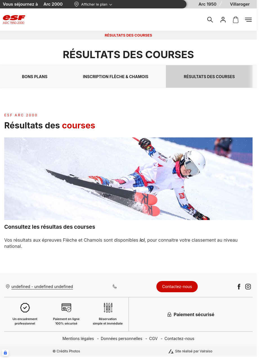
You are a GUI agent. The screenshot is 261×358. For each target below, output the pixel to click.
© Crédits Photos (66, 351)
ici (142, 240)
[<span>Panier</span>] (235, 19)
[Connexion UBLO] (5, 353)
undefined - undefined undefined (42, 286)
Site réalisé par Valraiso (193, 351)
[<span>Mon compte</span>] (223, 19)
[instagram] (248, 286)
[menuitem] (81, 338)
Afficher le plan (90, 4)
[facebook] (239, 286)
